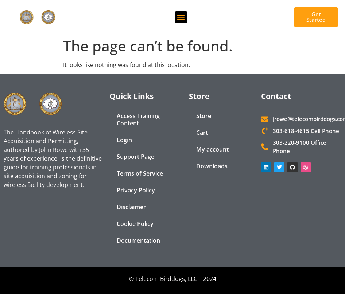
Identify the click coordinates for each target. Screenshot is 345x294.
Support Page (135, 157)
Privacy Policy (136, 190)
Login (124, 140)
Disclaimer (131, 207)
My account (212, 149)
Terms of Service (140, 173)
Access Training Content (138, 119)
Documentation (138, 240)
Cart (202, 133)
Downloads (212, 166)
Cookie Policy (135, 224)
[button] (181, 17)
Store (203, 116)
